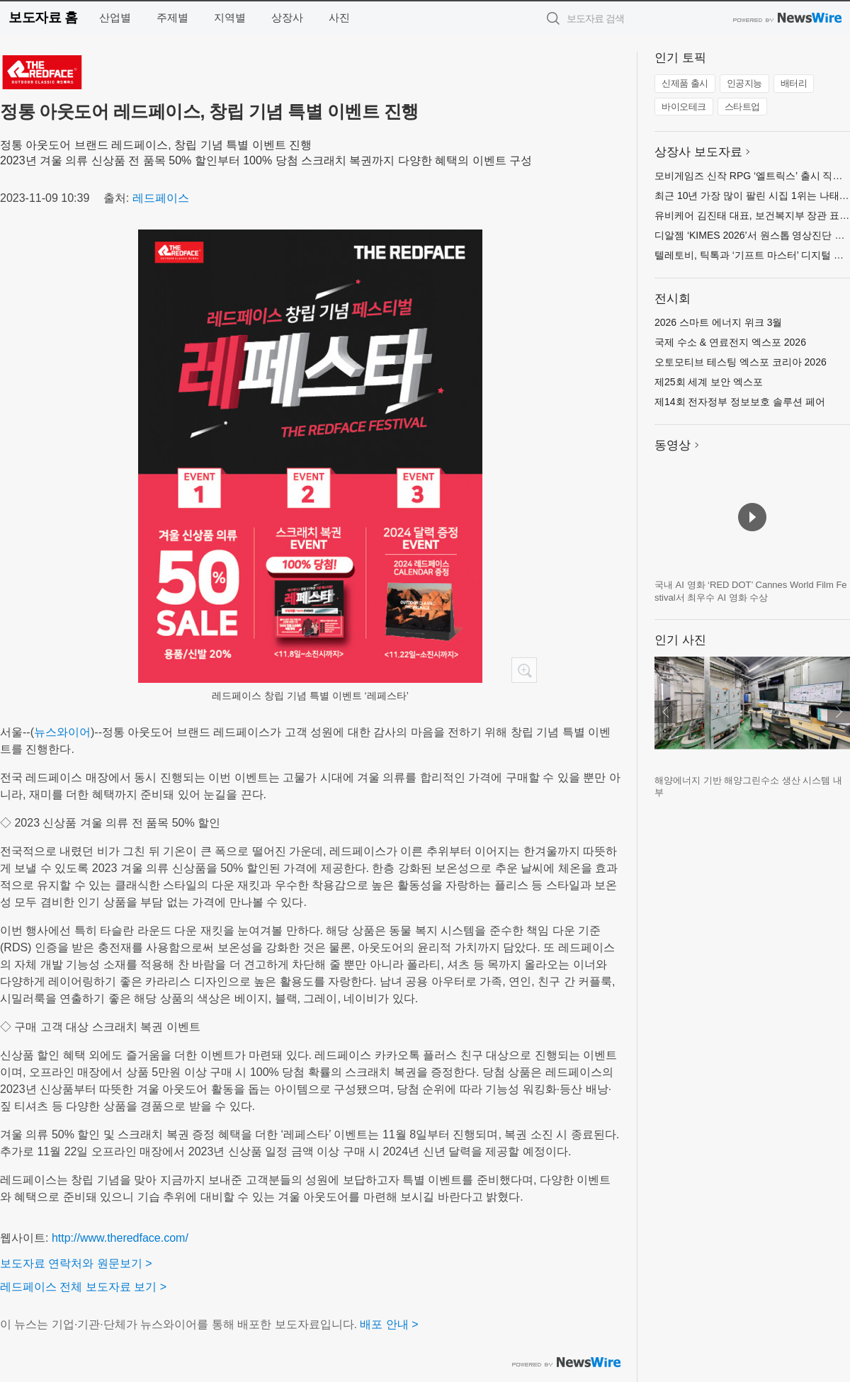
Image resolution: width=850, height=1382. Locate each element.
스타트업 (742, 106)
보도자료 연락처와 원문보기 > (76, 1263)
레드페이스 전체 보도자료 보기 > (83, 1287)
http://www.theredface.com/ (120, 1238)
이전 (665, 712)
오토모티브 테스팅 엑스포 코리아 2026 (740, 362)
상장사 (287, 17)
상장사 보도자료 (698, 152)
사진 (339, 17)
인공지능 (744, 83)
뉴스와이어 (62, 732)
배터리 (794, 83)
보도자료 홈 (42, 17)
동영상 (672, 445)
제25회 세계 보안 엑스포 (708, 381)
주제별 (172, 17)
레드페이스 (160, 198)
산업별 (115, 17)
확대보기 (524, 670)
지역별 (230, 17)
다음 (838, 712)
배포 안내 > (389, 1324)
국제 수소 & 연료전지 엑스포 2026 (730, 342)
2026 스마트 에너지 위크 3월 (718, 322)
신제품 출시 (685, 83)
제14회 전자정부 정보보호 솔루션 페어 (739, 401)
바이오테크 (684, 106)
